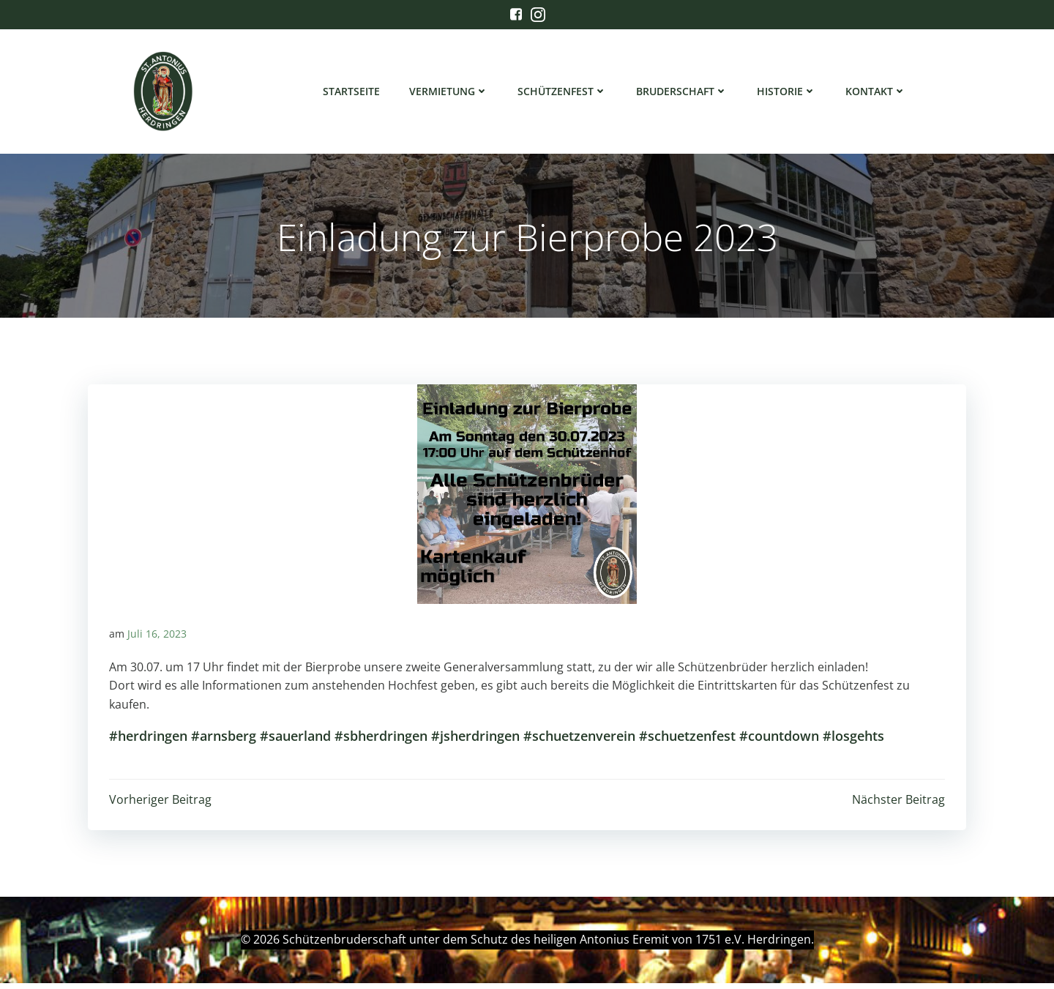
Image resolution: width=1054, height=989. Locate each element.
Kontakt (876, 92)
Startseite (352, 92)
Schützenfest (563, 92)
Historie (787, 92)
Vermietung (449, 92)
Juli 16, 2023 (157, 639)
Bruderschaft (682, 92)
